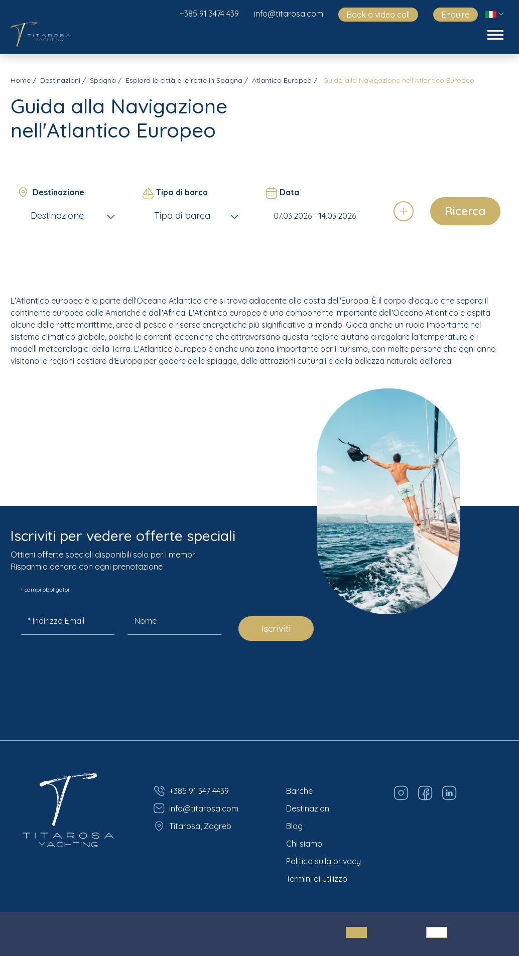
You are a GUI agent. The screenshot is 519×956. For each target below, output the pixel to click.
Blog (294, 826)
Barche (299, 791)
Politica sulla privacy (323, 861)
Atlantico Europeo (282, 80)
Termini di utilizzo (316, 879)
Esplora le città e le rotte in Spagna (183, 80)
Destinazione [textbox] (57, 215)
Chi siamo (304, 844)
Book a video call (378, 15)
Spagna (103, 80)
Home (21, 80)
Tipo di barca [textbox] (182, 215)
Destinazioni (60, 80)
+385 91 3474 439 (209, 14)
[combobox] (74, 216)
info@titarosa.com (288, 14)
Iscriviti (276, 628)
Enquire (455, 15)
